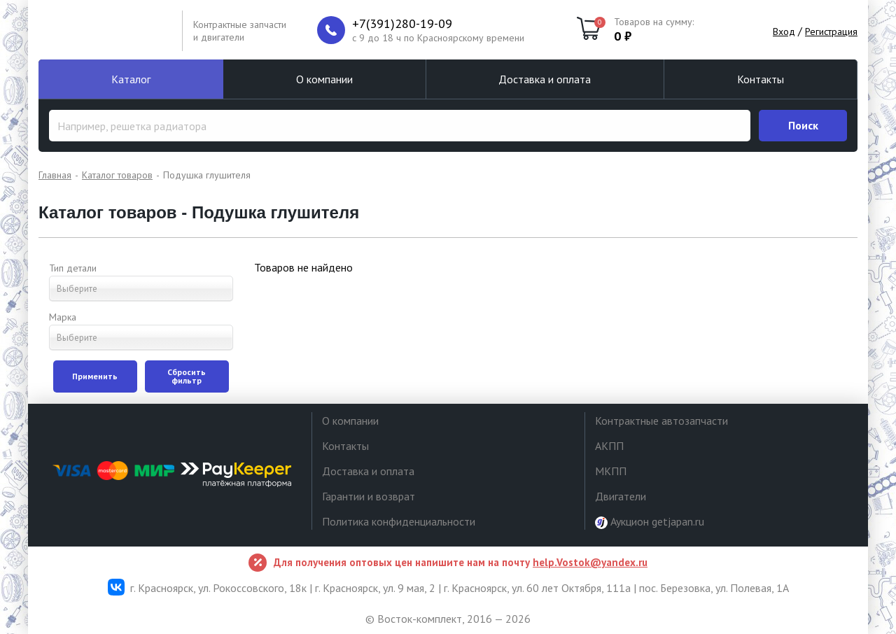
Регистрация (831, 31)
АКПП (609, 446)
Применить (95, 376)
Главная (54, 175)
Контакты (760, 79)
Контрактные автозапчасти (661, 421)
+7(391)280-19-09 (402, 23)
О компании (324, 79)
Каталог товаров (117, 175)
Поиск (803, 125)
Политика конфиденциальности (398, 521)
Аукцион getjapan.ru (649, 521)
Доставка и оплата (544, 79)
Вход (784, 31)
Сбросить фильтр (186, 376)
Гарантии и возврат (368, 496)
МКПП (610, 471)
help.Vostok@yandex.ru (590, 562)
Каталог (130, 79)
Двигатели (620, 496)
